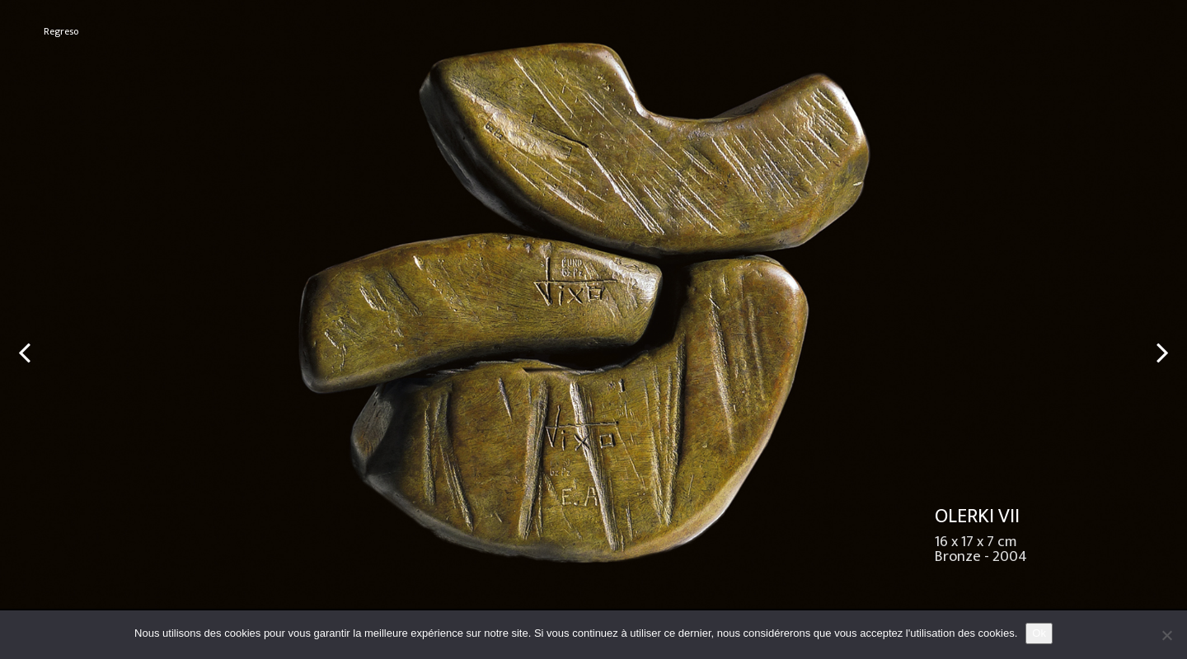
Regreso (61, 32)
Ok (1039, 633)
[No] (1166, 635)
